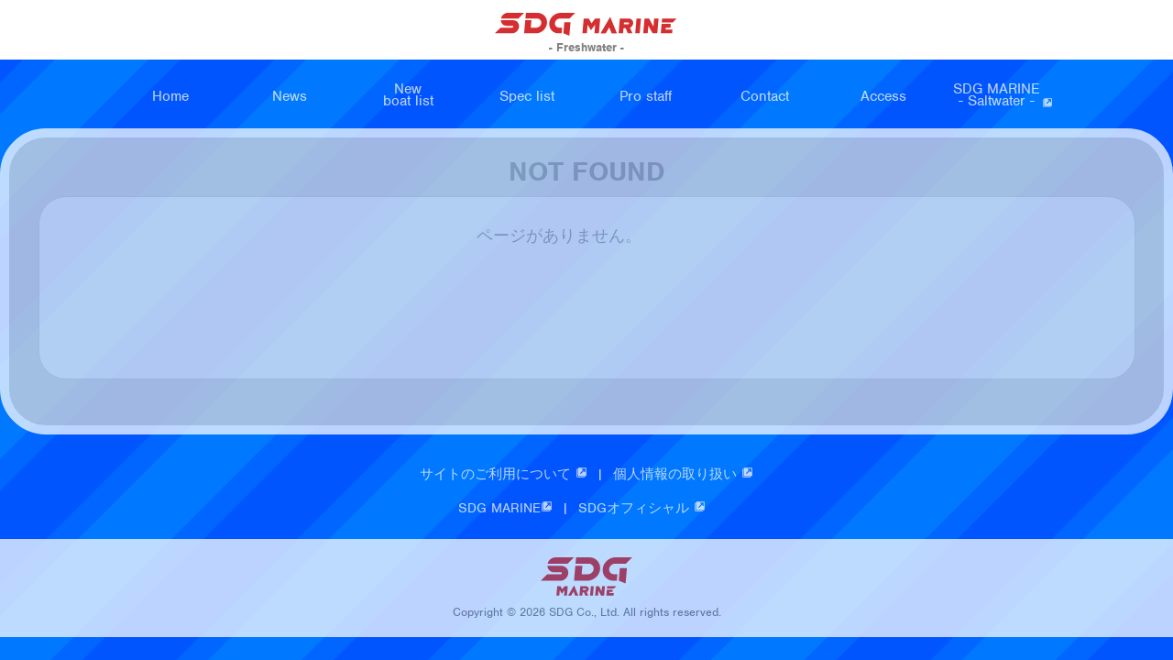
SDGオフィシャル (642, 509)
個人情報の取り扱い (683, 476)
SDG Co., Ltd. (584, 614)
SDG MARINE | (518, 509)
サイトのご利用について (503, 476)
